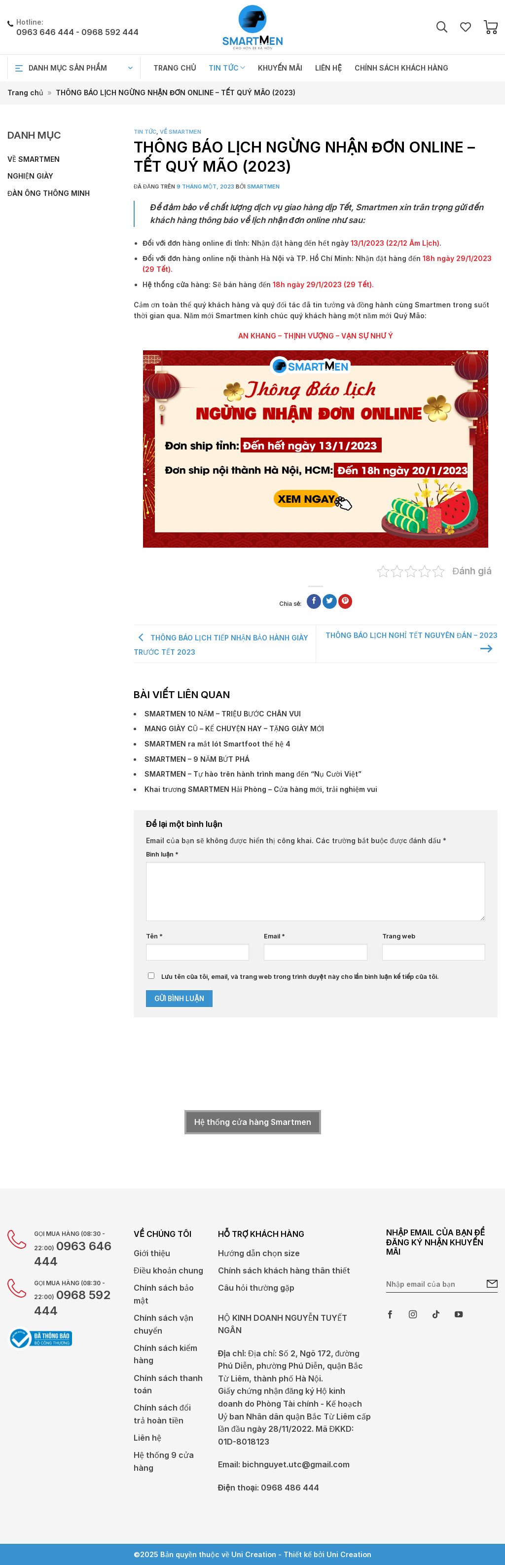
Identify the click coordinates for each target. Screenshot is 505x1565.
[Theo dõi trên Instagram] (413, 1314)
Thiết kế (298, 1554)
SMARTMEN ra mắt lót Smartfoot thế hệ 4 (217, 744)
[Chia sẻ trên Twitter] (330, 601)
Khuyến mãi (280, 68)
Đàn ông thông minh (48, 193)
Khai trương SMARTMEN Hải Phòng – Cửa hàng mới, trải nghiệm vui (260, 789)
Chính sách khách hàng (401, 68)
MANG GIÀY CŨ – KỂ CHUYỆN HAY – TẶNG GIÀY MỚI (234, 728)
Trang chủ (174, 68)
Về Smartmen (33, 159)
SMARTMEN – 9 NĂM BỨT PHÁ (197, 759)
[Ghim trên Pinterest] (345, 601)
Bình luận (162, 854)
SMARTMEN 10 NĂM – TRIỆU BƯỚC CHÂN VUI (222, 713)
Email (274, 936)
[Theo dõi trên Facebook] (390, 1314)
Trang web (398, 936)
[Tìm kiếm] (441, 27)
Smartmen (263, 186)
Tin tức (227, 68)
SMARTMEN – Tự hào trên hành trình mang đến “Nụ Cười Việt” (252, 774)
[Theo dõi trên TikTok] (436, 1314)
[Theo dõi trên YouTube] (459, 1314)
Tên (154, 936)
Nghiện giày (30, 176)
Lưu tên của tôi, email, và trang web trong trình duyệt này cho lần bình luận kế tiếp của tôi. (300, 976)
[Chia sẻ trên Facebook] (314, 601)
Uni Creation (348, 1554)
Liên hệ (328, 68)
